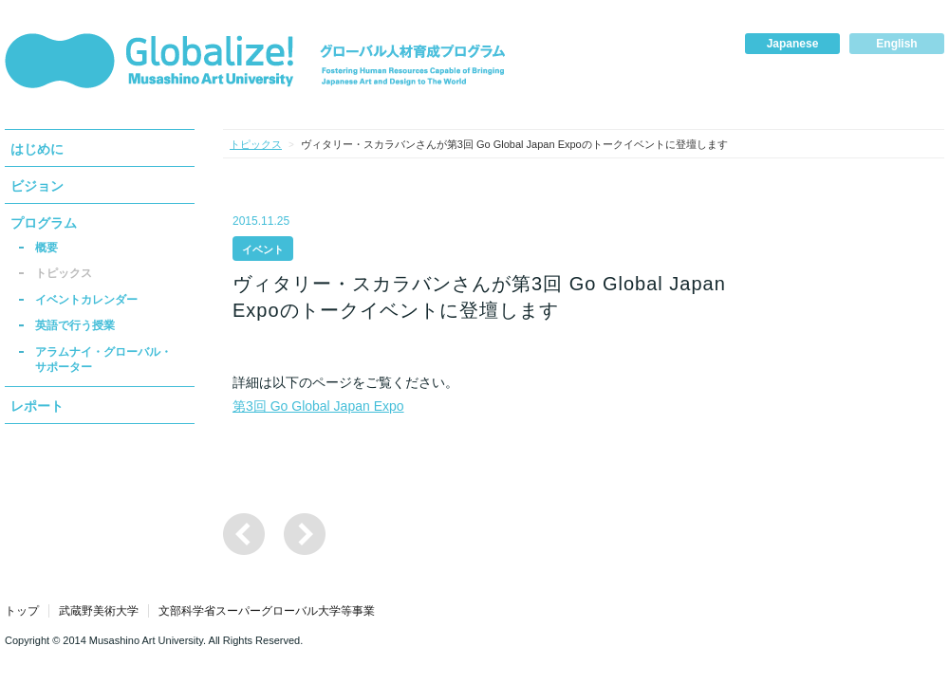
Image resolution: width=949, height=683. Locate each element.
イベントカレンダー (86, 299)
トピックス (63, 273)
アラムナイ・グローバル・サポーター (103, 359)
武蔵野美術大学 (99, 611)
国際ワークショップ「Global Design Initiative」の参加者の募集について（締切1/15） (244, 534)
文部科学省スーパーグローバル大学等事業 (266, 611)
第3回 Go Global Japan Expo (318, 406)
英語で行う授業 (75, 325)
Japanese (793, 43)
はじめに (37, 149)
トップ (22, 611)
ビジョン (37, 186)
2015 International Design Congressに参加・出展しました (305, 534)
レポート (37, 406)
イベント (263, 249)
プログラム (43, 223)
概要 (46, 247)
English (896, 43)
